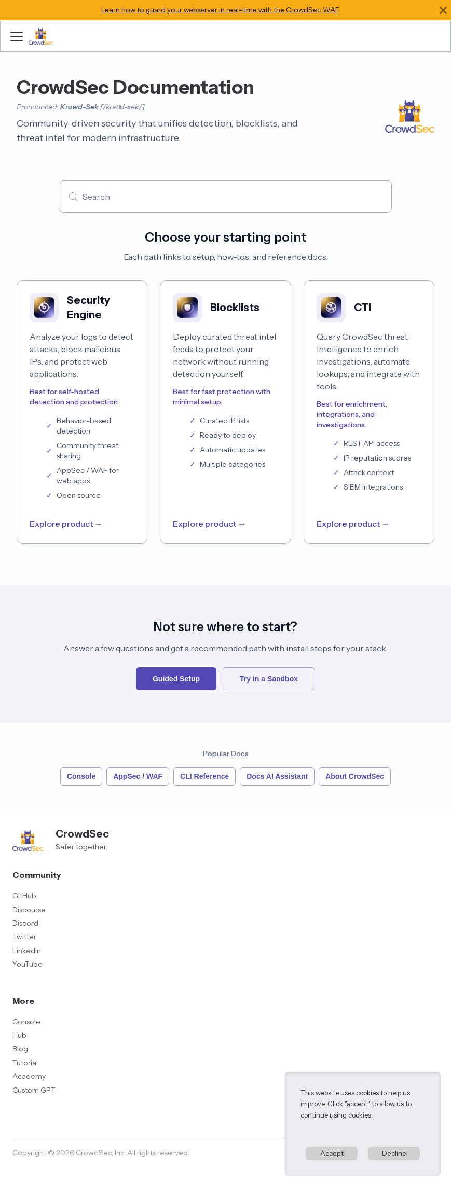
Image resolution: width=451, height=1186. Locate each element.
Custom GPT (34, 1090)
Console (81, 776)
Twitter (24, 936)
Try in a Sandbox (269, 679)
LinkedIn (26, 950)
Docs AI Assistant (277, 776)
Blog (20, 1048)
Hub (19, 1035)
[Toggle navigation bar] (16, 36)
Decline (394, 1153)
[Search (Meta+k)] (226, 196)
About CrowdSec (354, 776)
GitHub (24, 895)
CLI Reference (204, 776)
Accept (332, 1153)
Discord (25, 923)
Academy (29, 1076)
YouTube (27, 964)
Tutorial (25, 1062)
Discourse (29, 909)
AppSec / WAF (137, 776)
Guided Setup (176, 679)
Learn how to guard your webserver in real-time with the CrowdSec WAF (220, 10)
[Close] (443, 10)
